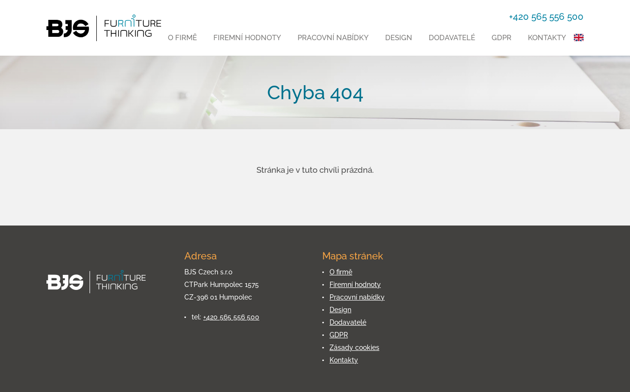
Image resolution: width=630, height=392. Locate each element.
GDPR (501, 37)
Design (398, 37)
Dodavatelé (452, 37)
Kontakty (547, 37)
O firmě (182, 37)
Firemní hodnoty (247, 37)
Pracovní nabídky (333, 37)
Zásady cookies (354, 347)
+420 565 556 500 (231, 317)
